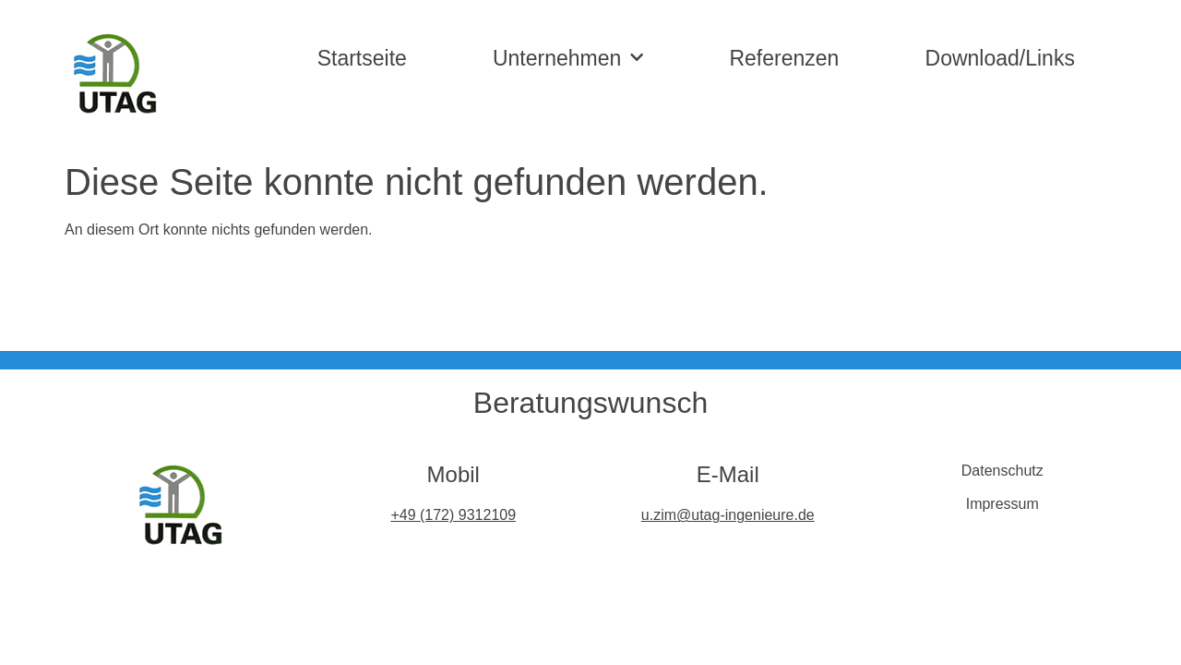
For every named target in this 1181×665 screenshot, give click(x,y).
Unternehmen (568, 57)
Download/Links (1000, 58)
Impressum (1002, 504)
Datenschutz (1002, 470)
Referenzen (784, 58)
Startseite (362, 58)
